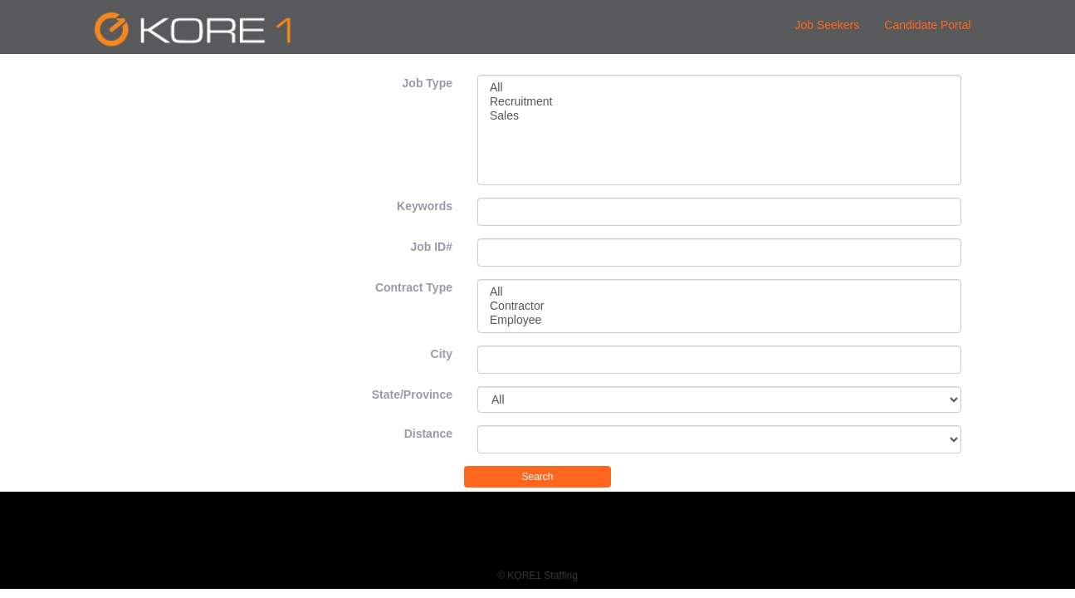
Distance (428, 433)
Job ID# (431, 246)
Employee (719, 320)
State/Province (412, 394)
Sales (719, 116)
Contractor (719, 306)
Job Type (427, 83)
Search (537, 477)
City (441, 353)
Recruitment (719, 102)
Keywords (424, 206)
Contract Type (413, 287)
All (719, 88)
